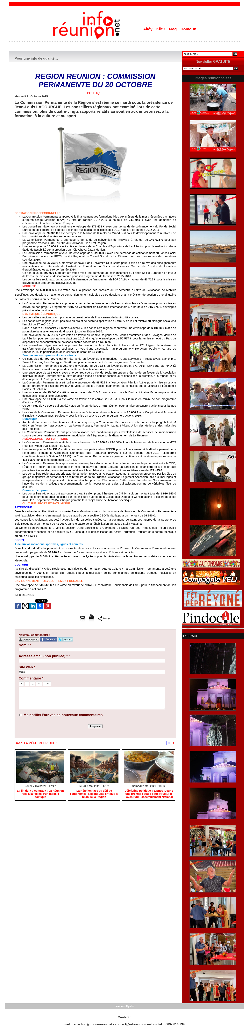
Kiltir (161, 29)
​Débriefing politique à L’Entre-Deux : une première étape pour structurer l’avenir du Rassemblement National (148, 794)
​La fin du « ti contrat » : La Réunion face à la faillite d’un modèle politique (40, 794)
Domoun (188, 29)
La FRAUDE (191, 636)
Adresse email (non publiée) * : (44, 656)
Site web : (27, 667)
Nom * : (25, 645)
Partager (104, 618)
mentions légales (124, 1006)
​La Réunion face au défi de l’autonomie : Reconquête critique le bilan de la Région (94, 794)
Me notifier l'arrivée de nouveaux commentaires (63, 715)
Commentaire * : (32, 678)
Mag (173, 29)
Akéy (148, 29)
